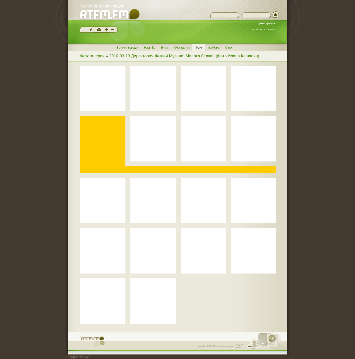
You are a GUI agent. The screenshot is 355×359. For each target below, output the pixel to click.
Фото (199, 47)
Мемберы (214, 47)
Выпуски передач (128, 47)
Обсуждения (182, 47)
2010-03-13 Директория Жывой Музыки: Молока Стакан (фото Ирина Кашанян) (184, 56)
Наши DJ (150, 47)
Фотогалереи (92, 56)
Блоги (165, 47)
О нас (229, 47)
